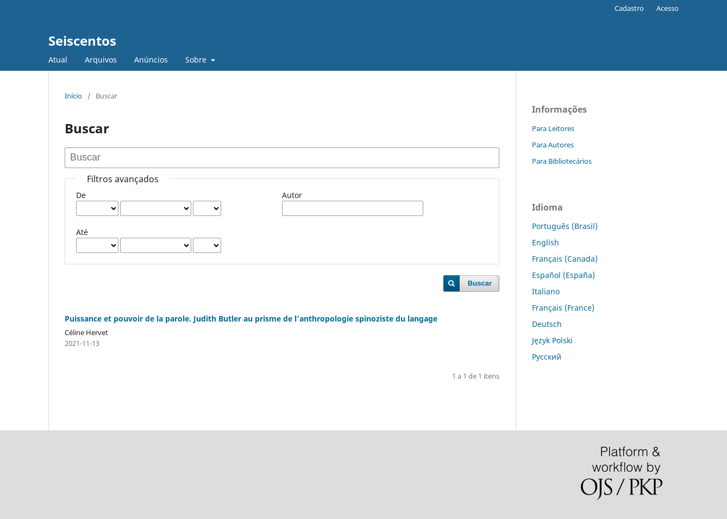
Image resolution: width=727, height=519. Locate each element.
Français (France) (563, 307)
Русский (546, 356)
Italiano (546, 291)
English (545, 242)
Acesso (667, 8)
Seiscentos (82, 41)
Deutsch (547, 324)
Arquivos (101, 59)
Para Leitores (553, 128)
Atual (57, 59)
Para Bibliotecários (562, 161)
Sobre (197, 59)
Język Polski (552, 340)
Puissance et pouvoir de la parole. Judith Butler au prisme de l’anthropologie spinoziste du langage (251, 318)
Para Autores (553, 145)
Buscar (480, 283)
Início (73, 96)
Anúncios (151, 59)
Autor (292, 195)
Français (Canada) (565, 259)
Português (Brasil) (565, 226)
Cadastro (629, 8)
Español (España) (563, 275)
